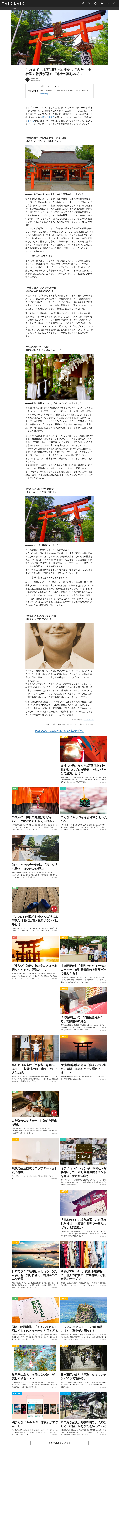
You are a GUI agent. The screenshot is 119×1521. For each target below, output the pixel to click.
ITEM (63, 789)
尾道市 (53, 724)
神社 (85, 724)
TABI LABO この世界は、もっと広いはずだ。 (59, 731)
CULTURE (15, 836)
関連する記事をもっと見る (59, 1443)
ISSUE (15, 789)
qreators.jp (44, 94)
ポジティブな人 (67, 724)
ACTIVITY (64, 737)
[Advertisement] (59, 1488)
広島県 (59, 724)
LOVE (14, 937)
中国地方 (47, 724)
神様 (75, 724)
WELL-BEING (17, 1394)
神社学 (80, 724)
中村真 (31, 121)
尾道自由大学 (48, 117)
